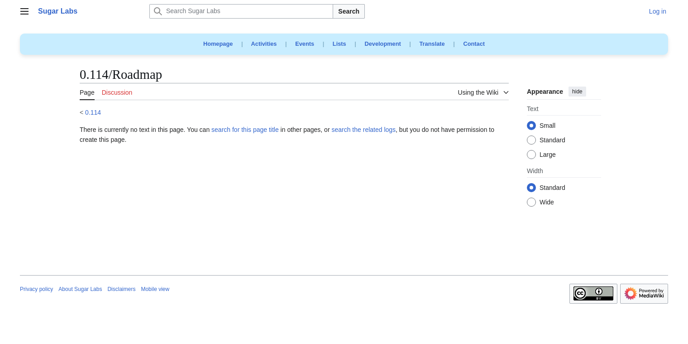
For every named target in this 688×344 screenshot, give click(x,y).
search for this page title (245, 129)
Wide (547, 202)
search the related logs (363, 129)
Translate (432, 43)
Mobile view (155, 289)
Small (547, 126)
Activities (264, 43)
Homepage (218, 43)
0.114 (93, 112)
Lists (339, 43)
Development (382, 43)
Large (548, 155)
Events (304, 43)
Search (348, 11)
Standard (552, 140)
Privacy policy (36, 289)
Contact (474, 43)
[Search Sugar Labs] (241, 11)
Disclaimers (121, 289)
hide (577, 91)
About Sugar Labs (80, 289)
